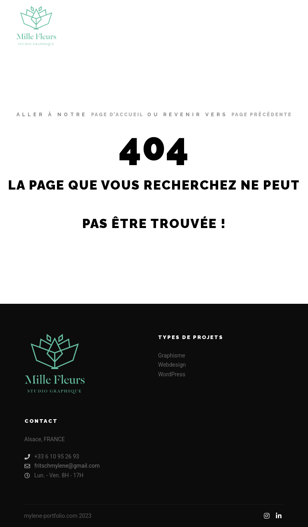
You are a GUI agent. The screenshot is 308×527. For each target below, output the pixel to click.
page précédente (261, 114)
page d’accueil (117, 114)
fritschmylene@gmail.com (62, 465)
